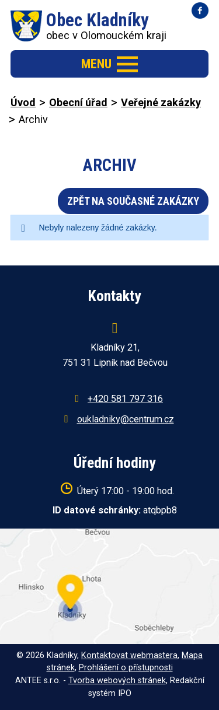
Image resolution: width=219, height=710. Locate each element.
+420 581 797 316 (125, 398)
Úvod (23, 102)
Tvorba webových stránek (117, 680)
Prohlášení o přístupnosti (126, 668)
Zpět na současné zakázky (133, 201)
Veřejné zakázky (161, 102)
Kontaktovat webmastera (129, 655)
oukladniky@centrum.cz (125, 419)
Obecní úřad (78, 102)
